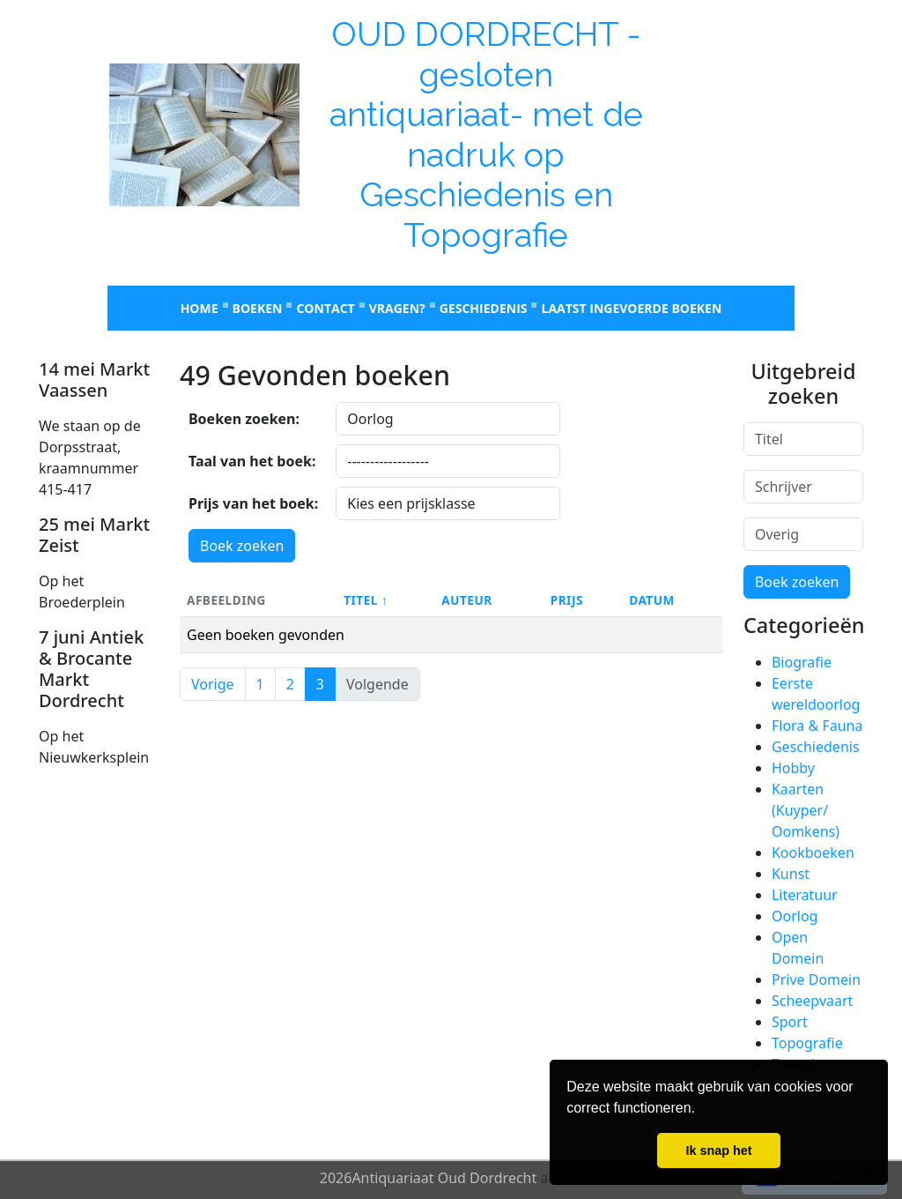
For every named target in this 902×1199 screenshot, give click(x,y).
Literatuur (805, 895)
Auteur (466, 600)
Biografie (802, 662)
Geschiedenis (484, 308)
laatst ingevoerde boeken (631, 308)
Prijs (567, 600)
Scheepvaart (812, 1000)
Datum (652, 600)
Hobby (793, 768)
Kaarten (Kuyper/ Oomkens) (805, 810)
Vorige (212, 684)
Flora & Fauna (817, 725)
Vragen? (397, 308)
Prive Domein (816, 979)
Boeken (258, 308)
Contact (325, 308)
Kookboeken (813, 852)
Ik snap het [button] (718, 1150)
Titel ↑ (366, 600)
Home (199, 308)
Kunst (791, 873)
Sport (790, 1021)
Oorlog (794, 916)
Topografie (807, 1043)
